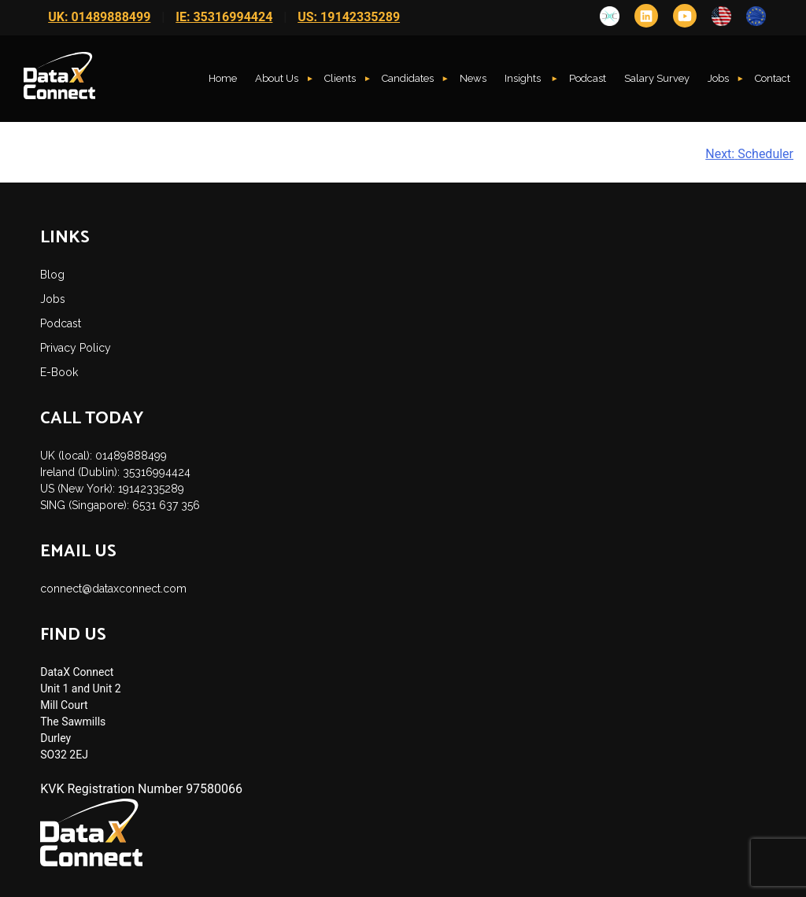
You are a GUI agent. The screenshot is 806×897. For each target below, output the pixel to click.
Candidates (408, 78)
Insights (524, 78)
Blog (52, 274)
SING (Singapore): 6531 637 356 (120, 505)
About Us (276, 78)
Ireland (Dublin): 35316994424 (115, 472)
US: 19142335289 (349, 16)
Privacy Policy (75, 347)
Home (223, 78)
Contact (772, 78)
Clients (340, 78)
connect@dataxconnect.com (113, 588)
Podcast (587, 78)
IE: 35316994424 (224, 16)
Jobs (718, 78)
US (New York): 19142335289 (112, 488)
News (473, 78)
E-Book (59, 372)
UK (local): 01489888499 (103, 455)
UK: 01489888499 (99, 16)
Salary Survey (657, 78)
